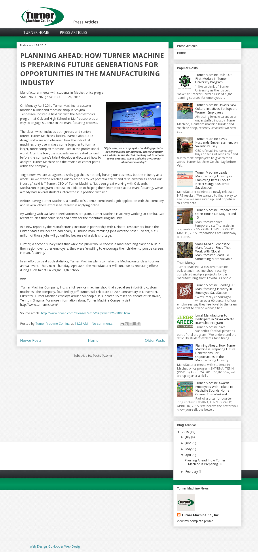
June (188, 443)
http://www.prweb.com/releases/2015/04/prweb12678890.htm (85, 313)
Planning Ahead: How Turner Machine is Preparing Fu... (205, 462)
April (188, 455)
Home (93, 340)
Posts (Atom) (102, 355)
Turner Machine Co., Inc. (200, 515)
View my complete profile (195, 521)
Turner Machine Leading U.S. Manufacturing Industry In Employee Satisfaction (215, 289)
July (187, 437)
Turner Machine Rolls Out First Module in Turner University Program (213, 78)
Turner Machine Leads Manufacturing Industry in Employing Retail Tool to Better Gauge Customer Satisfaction (213, 179)
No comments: (103, 323)
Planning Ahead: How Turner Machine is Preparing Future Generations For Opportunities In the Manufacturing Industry (92, 69)
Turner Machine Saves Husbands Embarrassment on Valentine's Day (216, 142)
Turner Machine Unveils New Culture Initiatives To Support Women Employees (216, 108)
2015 (185, 432)
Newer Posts (31, 340)
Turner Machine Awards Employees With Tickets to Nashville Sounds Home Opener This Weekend (214, 388)
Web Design (38, 546)
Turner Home (36, 32)
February (191, 471)
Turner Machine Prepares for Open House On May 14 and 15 (216, 214)
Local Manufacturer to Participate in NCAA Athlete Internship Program (214, 319)
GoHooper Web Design (65, 546)
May (188, 449)
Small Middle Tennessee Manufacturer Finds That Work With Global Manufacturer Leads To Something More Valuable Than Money (204, 253)
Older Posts (155, 340)
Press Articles (73, 32)
